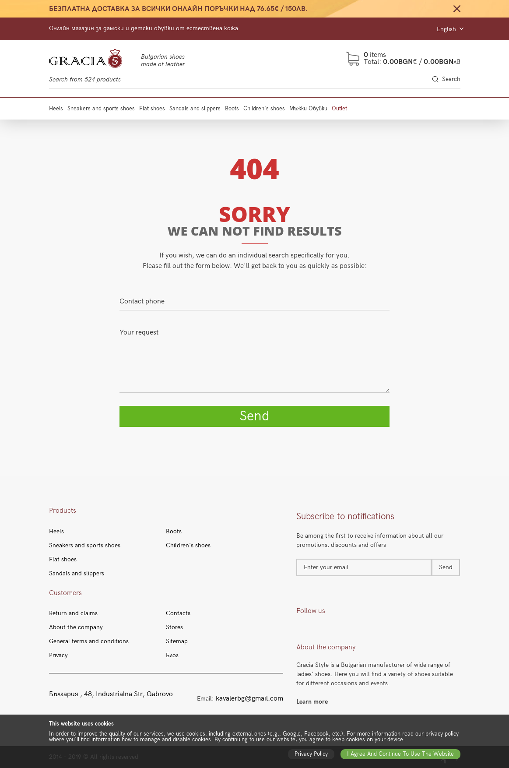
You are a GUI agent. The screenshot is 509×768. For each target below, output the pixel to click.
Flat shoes (152, 108)
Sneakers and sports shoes (101, 108)
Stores (174, 627)
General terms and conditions (89, 641)
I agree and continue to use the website (400, 753)
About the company (76, 627)
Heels (56, 108)
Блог (172, 655)
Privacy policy (311, 753)
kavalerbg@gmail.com (249, 698)
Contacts (178, 613)
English (450, 29)
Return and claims (73, 613)
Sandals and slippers (195, 108)
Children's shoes (264, 108)
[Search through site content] (254, 79)
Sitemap (177, 641)
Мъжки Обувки (308, 108)
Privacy (58, 655)
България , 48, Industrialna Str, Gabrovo (111, 694)
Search (446, 79)
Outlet (339, 108)
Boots (232, 108)
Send (254, 416)
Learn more (312, 701)
